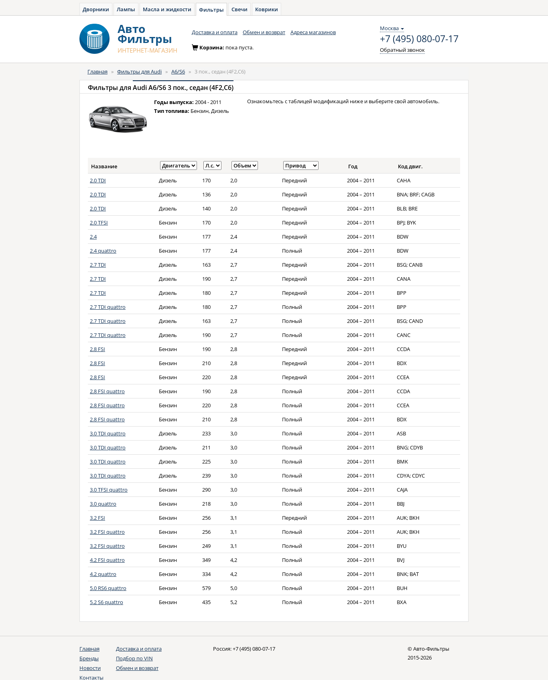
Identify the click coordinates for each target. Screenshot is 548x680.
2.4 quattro (103, 250)
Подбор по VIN (134, 658)
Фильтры (211, 9)
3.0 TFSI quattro (109, 489)
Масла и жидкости (167, 9)
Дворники (96, 9)
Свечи (239, 9)
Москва (392, 28)
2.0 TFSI (99, 222)
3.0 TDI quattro (108, 433)
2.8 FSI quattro (107, 391)
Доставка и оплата (214, 32)
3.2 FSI (97, 517)
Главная (97, 71)
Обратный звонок (402, 49)
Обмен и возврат (264, 32)
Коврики (266, 9)
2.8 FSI (97, 349)
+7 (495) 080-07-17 (419, 39)
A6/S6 (178, 71)
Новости (90, 668)
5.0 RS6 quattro (108, 588)
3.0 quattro (103, 503)
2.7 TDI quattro (108, 306)
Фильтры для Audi (139, 71)
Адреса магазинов (313, 32)
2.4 (93, 236)
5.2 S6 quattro (106, 602)
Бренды (89, 658)
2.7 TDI (98, 264)
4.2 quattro (103, 574)
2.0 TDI (98, 180)
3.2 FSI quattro (107, 531)
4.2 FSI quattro (107, 560)
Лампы (126, 9)
